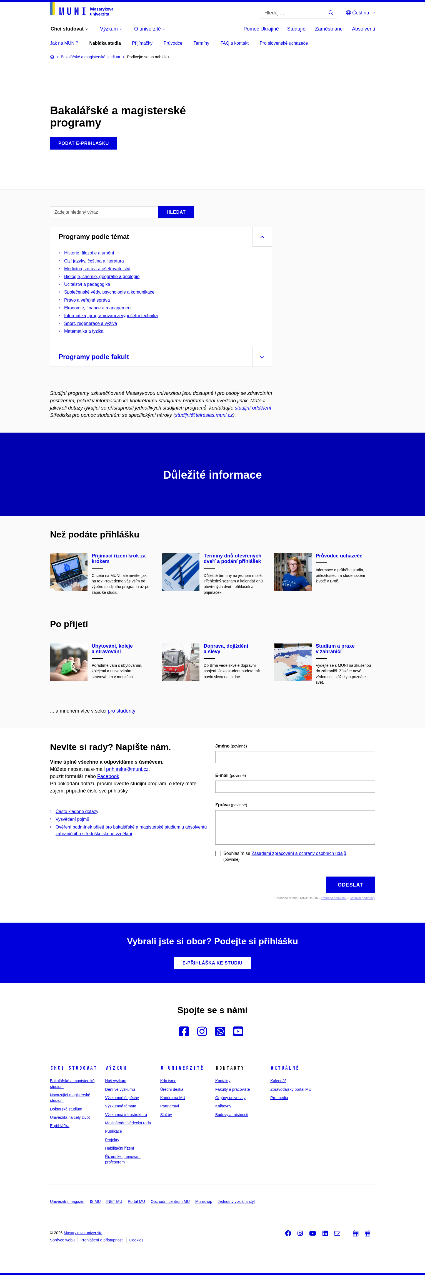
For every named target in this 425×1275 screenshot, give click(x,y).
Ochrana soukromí (333, 898)
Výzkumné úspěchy (122, 1097)
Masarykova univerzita (83, 1233)
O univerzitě (182, 1068)
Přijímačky (142, 43)
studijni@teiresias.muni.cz (204, 415)
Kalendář (278, 1081)
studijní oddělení (253, 408)
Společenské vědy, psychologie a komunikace (109, 292)
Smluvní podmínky (362, 898)
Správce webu (62, 1240)
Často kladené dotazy (77, 811)
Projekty (112, 1140)
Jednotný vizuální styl (236, 1201)
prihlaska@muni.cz (127, 769)
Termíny (201, 43)
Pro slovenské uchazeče (284, 43)
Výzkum (116, 1068)
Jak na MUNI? (64, 43)
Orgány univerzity (230, 1097)
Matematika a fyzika (83, 331)
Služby (166, 1114)
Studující (297, 29)
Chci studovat (73, 1068)
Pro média (279, 1097)
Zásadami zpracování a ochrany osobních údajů (298, 853)
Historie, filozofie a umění (89, 253)
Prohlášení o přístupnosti (102, 1240)
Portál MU (136, 1201)
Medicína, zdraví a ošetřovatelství (97, 268)
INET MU (114, 1201)
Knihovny (223, 1106)
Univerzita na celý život (70, 1117)
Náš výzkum (115, 1081)
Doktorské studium (66, 1109)
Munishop (203, 1201)
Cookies (136, 1240)
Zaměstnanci (329, 29)
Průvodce (173, 43)
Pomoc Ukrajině (261, 29)
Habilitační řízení (119, 1148)
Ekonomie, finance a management (98, 308)
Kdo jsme (168, 1081)
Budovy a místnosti (231, 1114)
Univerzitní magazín (67, 1201)
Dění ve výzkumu (120, 1089)
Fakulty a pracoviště (232, 1089)
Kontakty (222, 1081)
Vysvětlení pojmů (72, 819)
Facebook (108, 776)
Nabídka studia (105, 43)
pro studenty (121, 711)
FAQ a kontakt (234, 43)
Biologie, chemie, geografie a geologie (101, 276)
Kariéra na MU (172, 1097)
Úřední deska (171, 1089)
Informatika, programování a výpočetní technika (111, 315)
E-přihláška (59, 1125)
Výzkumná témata (120, 1106)
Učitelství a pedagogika (87, 284)
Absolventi (363, 29)
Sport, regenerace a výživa (90, 323)
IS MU (95, 1201)
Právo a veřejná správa (87, 300)
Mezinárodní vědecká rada (128, 1123)
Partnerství (169, 1106)
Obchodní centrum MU (170, 1201)
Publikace (113, 1131)
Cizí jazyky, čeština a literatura (94, 261)
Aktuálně (284, 1068)
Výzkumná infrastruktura (126, 1114)
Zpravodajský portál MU (290, 1089)
